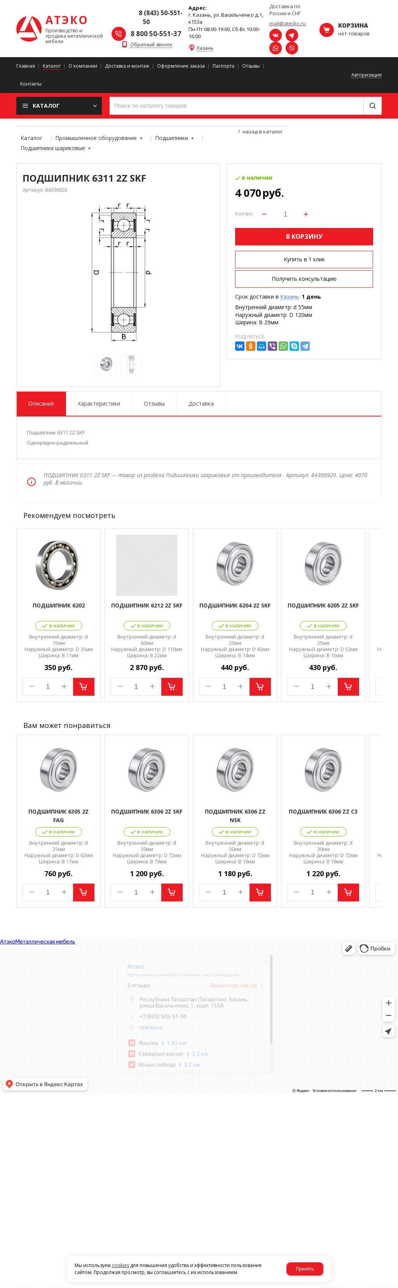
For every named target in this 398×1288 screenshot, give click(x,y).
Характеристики (99, 403)
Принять (305, 1269)
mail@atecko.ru (287, 23)
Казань (205, 48)
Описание (41, 403)
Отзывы (154, 403)
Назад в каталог (263, 131)
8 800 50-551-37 (156, 33)
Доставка (201, 403)
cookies (120, 1265)
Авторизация (366, 75)
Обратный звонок (151, 45)
